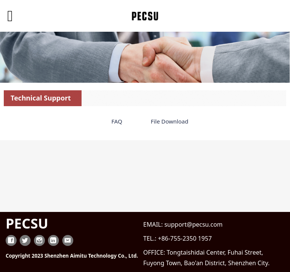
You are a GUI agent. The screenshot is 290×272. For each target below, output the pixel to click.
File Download (169, 121)
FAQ (116, 121)
